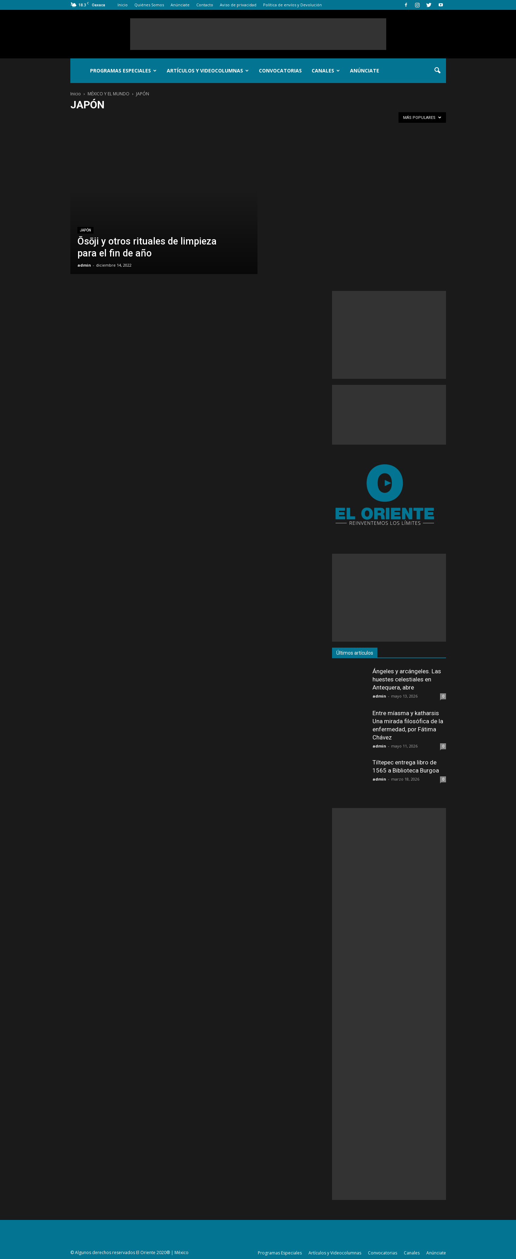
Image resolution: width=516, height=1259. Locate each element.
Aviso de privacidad (238, 4)
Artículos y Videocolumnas (208, 70)
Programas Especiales (123, 70)
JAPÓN (85, 230)
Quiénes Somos (149, 4)
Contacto (204, 4)
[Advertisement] (258, 34)
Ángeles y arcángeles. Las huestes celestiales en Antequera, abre (406, 679)
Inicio (122, 4)
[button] (437, 70)
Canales (326, 70)
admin (84, 265)
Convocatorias (280, 70)
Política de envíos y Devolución (292, 4)
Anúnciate (180, 4)
